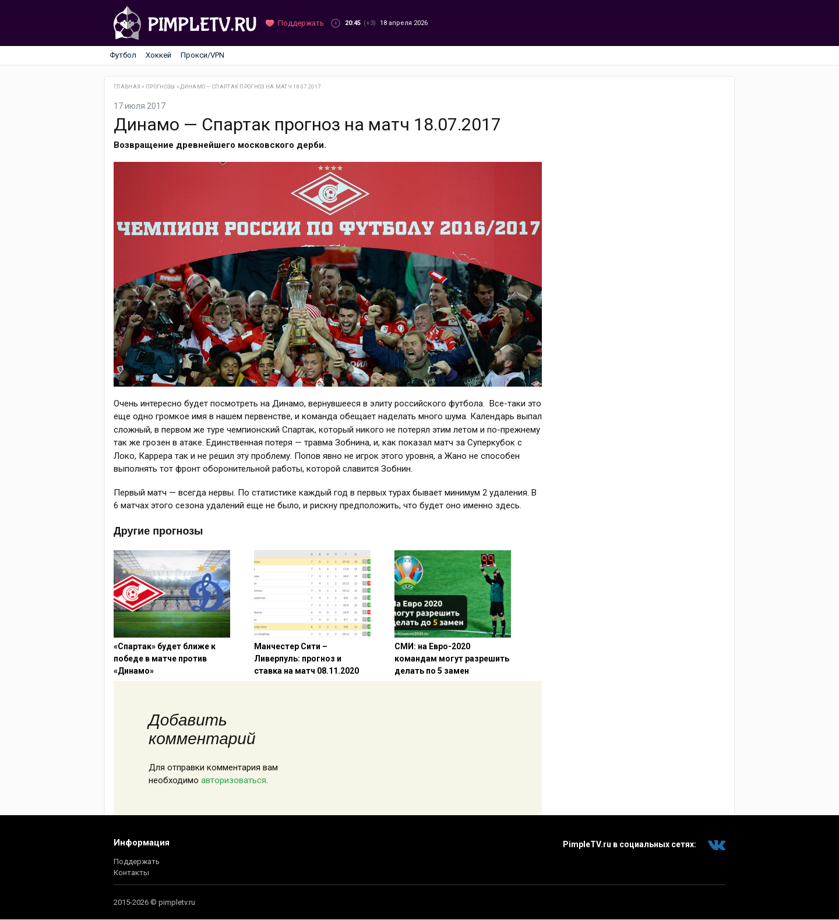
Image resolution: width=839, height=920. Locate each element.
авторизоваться (233, 780)
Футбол (123, 55)
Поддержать (137, 861)
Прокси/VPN (202, 55)
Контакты (131, 872)
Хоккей (158, 55)
